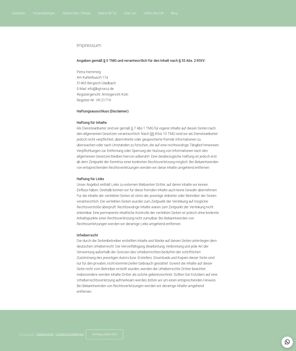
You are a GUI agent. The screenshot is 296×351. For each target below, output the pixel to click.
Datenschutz (45, 334)
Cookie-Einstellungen (70, 334)
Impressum (27, 334)
